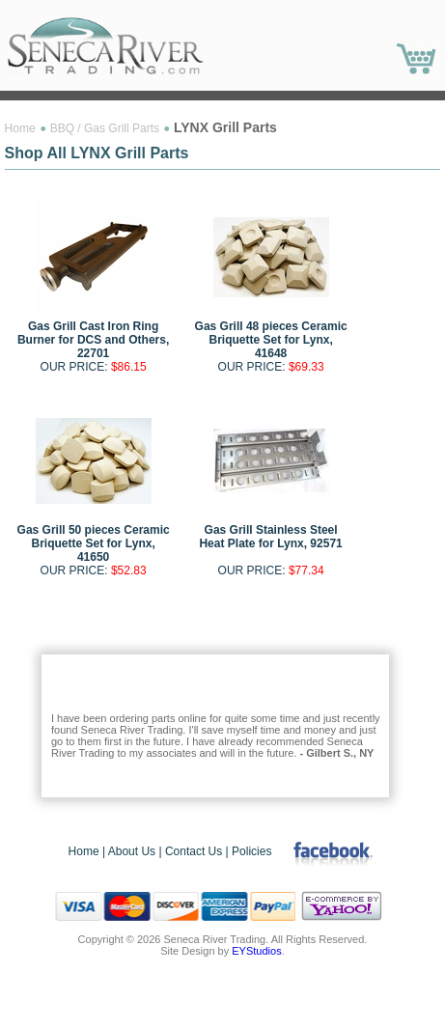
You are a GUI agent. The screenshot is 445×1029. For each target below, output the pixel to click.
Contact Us (193, 851)
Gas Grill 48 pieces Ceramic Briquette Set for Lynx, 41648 (271, 340)
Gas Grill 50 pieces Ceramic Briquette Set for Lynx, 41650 (93, 543)
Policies (251, 851)
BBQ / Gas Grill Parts (104, 128)
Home (20, 128)
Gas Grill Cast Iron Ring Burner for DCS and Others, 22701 (93, 340)
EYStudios (256, 951)
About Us (131, 851)
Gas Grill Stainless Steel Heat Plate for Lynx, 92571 (270, 536)
